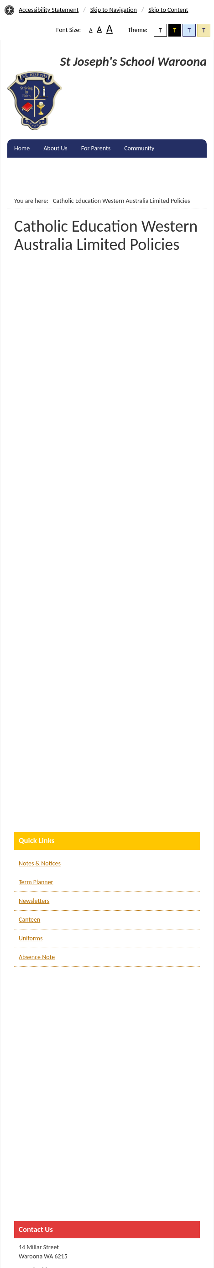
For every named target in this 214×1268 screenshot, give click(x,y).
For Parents (95, 148)
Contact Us (123, 166)
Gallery (86, 166)
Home (22, 148)
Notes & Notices (40, 863)
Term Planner (36, 882)
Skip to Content (168, 10)
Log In (22, 185)
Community (139, 148)
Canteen (29, 919)
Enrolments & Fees (38, 166)
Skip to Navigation (113, 10)
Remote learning (171, 166)
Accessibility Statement (48, 10)
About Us (55, 148)
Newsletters (34, 901)
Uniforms (30, 938)
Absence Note (37, 957)
